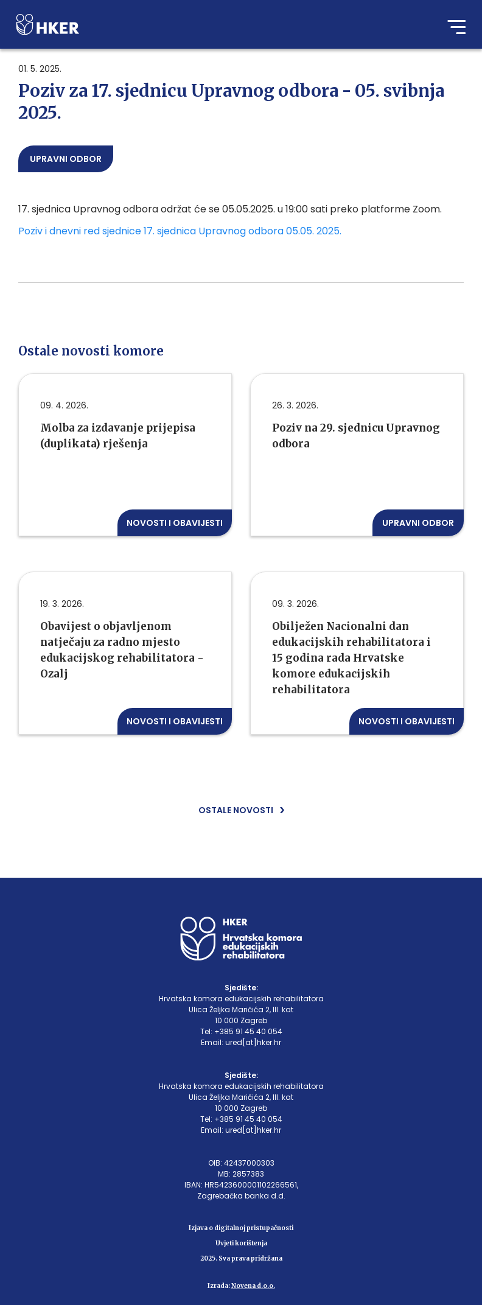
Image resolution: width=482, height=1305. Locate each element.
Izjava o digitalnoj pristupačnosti (241, 1228)
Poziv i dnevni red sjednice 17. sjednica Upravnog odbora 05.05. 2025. (181, 231)
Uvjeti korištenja (241, 1243)
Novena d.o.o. (253, 1286)
